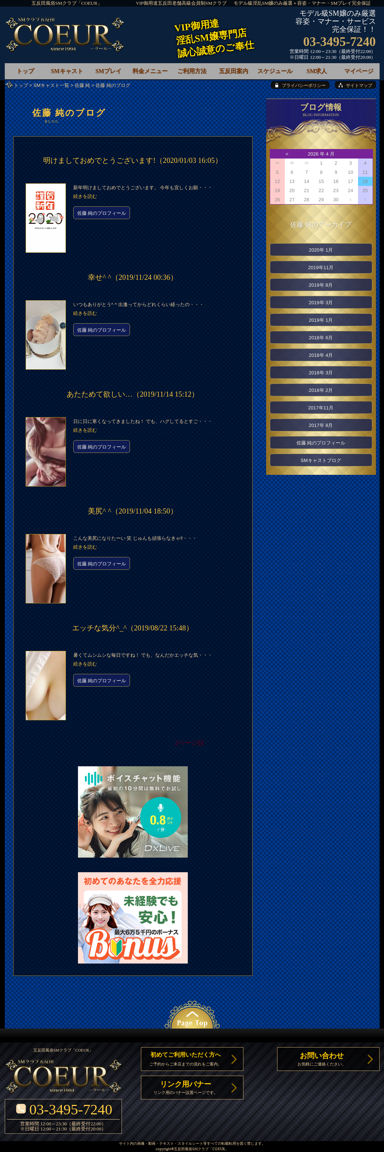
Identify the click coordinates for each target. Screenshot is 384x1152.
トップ (21, 85)
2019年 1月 (321, 320)
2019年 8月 (321, 285)
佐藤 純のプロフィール (101, 213)
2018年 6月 (321, 337)
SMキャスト (67, 71)
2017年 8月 (321, 425)
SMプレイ (108, 71)
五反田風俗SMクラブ (191, 1149)
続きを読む (85, 196)
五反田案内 (233, 71)
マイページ (358, 71)
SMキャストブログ (321, 460)
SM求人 (316, 71)
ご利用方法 (191, 71)
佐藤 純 (82, 85)
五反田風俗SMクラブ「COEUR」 (66, 3)
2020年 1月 (321, 250)
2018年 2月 (321, 390)
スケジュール (274, 71)
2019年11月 (320, 267)
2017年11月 (320, 408)
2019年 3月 (321, 302)
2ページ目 (189, 743)
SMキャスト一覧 (51, 85)
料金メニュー (150, 71)
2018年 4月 (321, 355)
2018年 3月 (321, 372)
